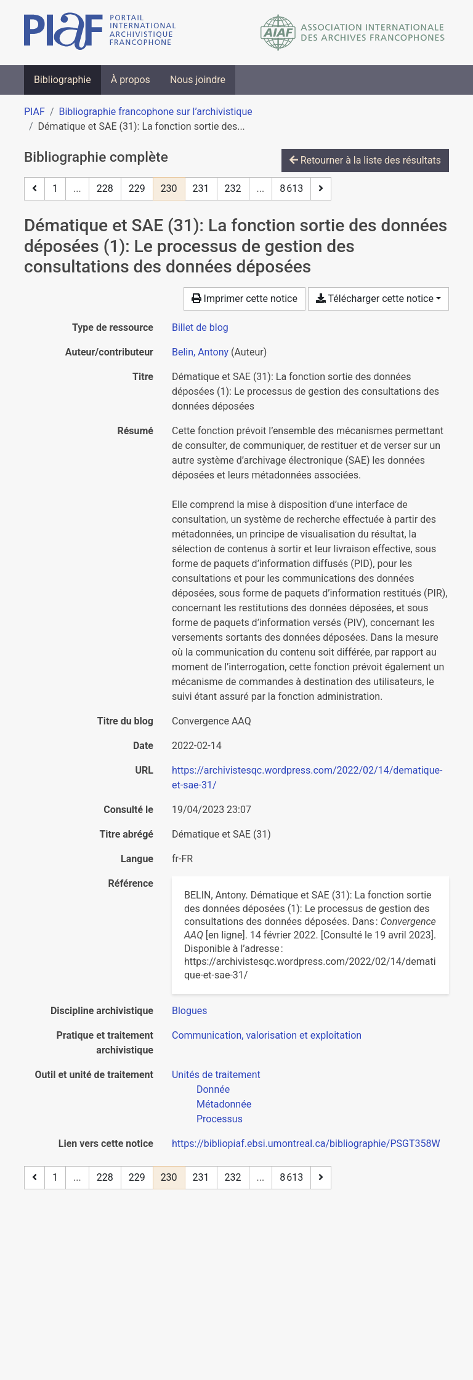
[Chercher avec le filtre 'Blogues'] (190, 1011)
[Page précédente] (34, 188)
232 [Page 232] (233, 188)
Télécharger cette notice (375, 298)
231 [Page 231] (201, 188)
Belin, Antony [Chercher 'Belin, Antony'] (200, 352)
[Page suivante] (320, 188)
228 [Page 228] (105, 188)
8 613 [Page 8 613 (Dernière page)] (291, 188)
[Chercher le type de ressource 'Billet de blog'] (200, 327)
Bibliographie (62, 79)
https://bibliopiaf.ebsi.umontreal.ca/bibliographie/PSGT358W (306, 1143)
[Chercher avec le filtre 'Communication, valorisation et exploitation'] (267, 1035)
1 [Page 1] (55, 188)
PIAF (34, 111)
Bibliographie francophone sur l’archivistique (155, 111)
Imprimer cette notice (244, 298)
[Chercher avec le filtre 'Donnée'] (213, 1089)
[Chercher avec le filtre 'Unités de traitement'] (216, 1075)
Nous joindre (197, 79)
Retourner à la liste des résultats (365, 160)
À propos (130, 79)
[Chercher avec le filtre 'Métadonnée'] (223, 1104)
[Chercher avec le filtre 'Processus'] (219, 1119)
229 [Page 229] (137, 188)
